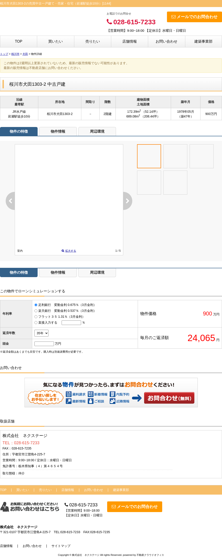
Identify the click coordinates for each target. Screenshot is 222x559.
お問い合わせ (166, 41)
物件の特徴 (19, 131)
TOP (18, 41)
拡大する (69, 250)
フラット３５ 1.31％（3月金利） (61, 316)
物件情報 (58, 131)
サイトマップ (60, 546)
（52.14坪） (150, 111)
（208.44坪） (150, 116)
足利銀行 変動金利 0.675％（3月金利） (67, 305)
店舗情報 (129, 41)
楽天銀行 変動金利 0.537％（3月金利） (67, 310)
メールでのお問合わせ (194, 17)
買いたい (55, 41)
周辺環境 (97, 131)
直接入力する (47, 322)
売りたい (92, 41)
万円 (58, 343)
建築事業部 (203, 41)
